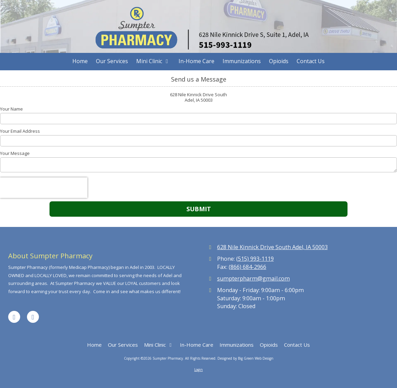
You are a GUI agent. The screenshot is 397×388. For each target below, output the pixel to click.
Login (198, 369)
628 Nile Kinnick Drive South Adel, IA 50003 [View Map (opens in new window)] (272, 247)
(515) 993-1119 (255, 258)
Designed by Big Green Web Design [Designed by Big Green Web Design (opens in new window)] (245, 358)
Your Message (15, 153)
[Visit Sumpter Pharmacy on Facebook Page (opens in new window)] (14, 317)
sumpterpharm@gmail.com (253, 278)
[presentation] (43, 187)
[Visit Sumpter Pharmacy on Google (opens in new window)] (33, 317)
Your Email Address (20, 131)
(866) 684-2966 (247, 267)
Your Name (11, 109)
